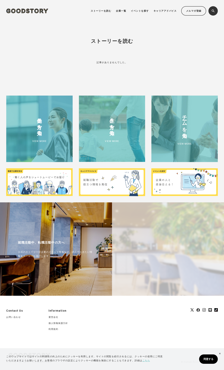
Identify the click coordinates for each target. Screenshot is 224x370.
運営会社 (53, 317)
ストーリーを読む (101, 10)
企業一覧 (121, 10)
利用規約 (53, 329)
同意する (208, 359)
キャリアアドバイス (165, 10)
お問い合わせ (13, 317)
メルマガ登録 (193, 10)
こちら (146, 360)
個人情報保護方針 (58, 323)
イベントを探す (140, 10)
